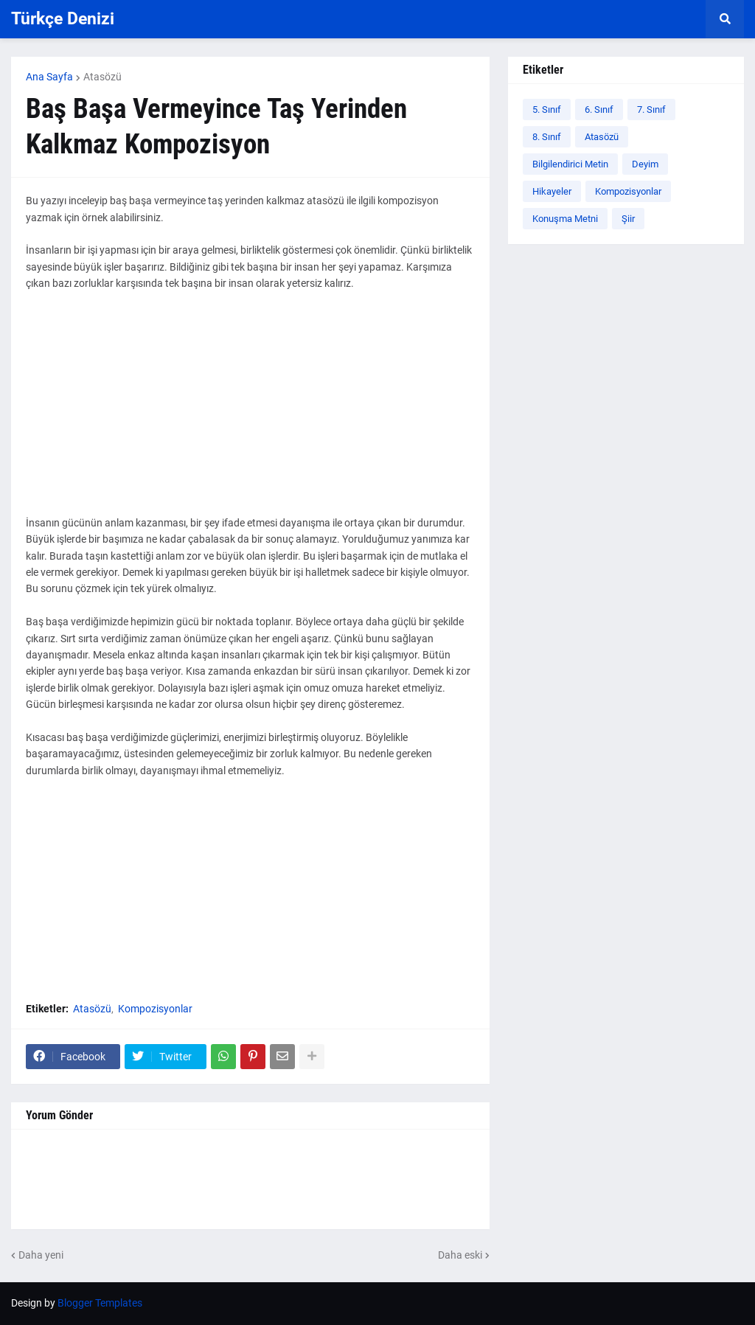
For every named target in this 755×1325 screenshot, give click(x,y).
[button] (725, 19)
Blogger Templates (100, 1303)
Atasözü (102, 77)
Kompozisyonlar (155, 1009)
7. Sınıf (651, 109)
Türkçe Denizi (62, 19)
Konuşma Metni (565, 218)
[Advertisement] (250, 411)
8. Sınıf (546, 136)
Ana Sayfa (49, 77)
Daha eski (460, 1255)
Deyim (645, 164)
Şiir (628, 218)
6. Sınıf (599, 109)
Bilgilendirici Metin (570, 164)
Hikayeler (551, 191)
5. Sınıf (546, 109)
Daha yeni (40, 1255)
